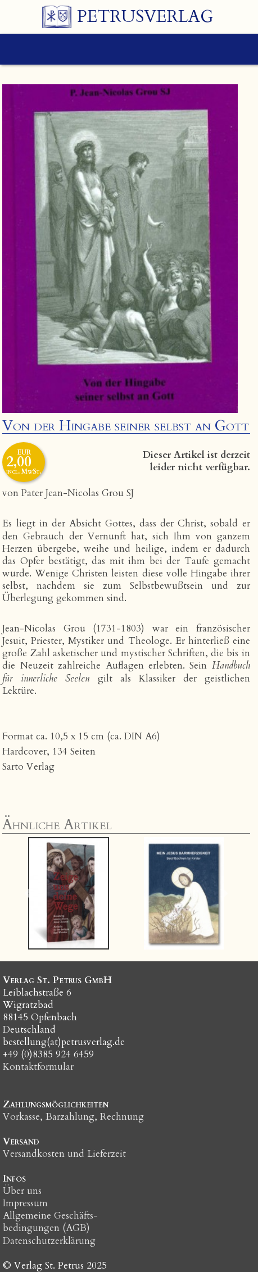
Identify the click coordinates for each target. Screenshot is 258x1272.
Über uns (22, 1190)
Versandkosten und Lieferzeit (64, 1153)
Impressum (25, 1203)
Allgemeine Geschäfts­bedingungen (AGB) (50, 1221)
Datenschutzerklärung (49, 1240)
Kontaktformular (38, 1066)
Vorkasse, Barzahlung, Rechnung (73, 1116)
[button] (28, 893)
